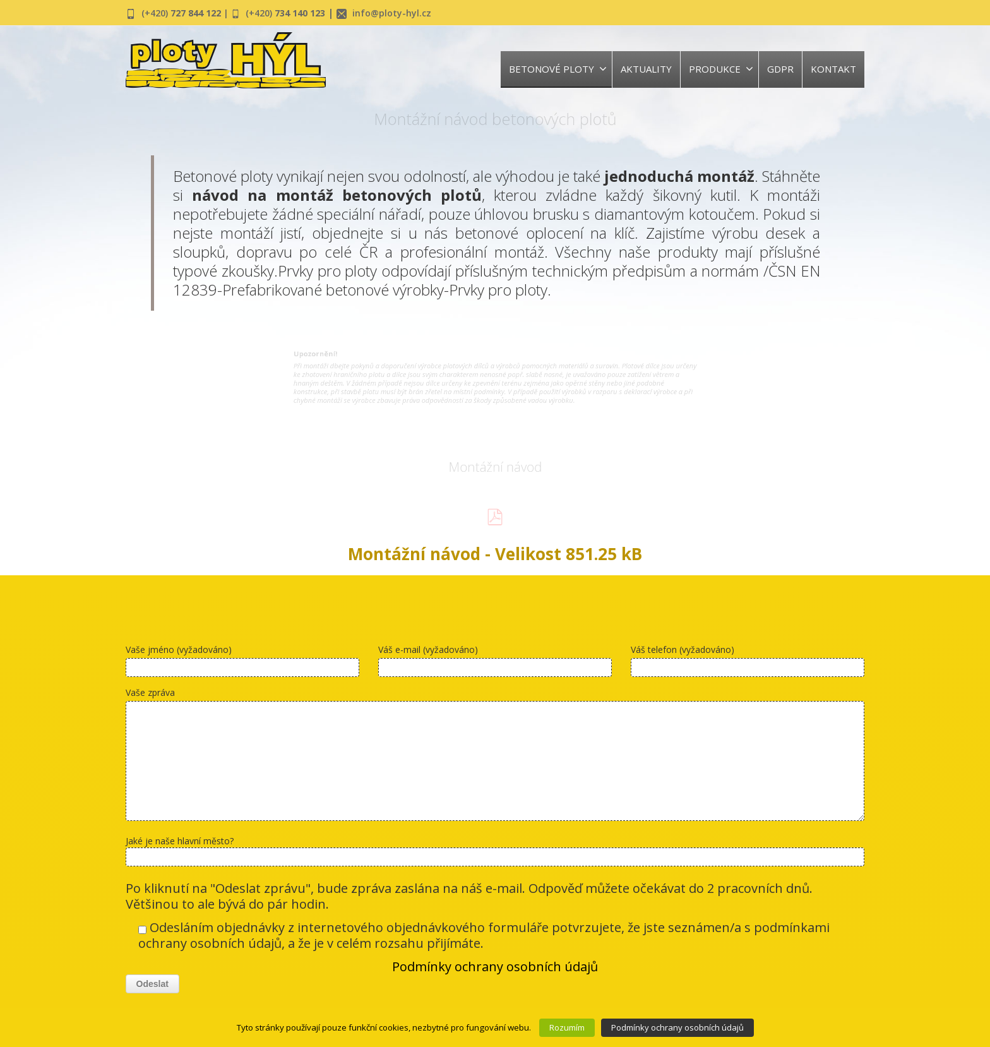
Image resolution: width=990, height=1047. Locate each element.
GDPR (780, 69)
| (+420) (261, 13)
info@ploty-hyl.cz (418, 13)
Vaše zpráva (495, 756)
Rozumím (567, 1027)
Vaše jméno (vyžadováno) (242, 663)
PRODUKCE (721, 69)
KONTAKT (833, 69)
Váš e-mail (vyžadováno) (495, 663)
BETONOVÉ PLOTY (558, 69)
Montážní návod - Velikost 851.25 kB (495, 553)
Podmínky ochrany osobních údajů (495, 966)
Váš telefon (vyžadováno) (747, 663)
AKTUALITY (646, 69)
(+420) (186, 13)
